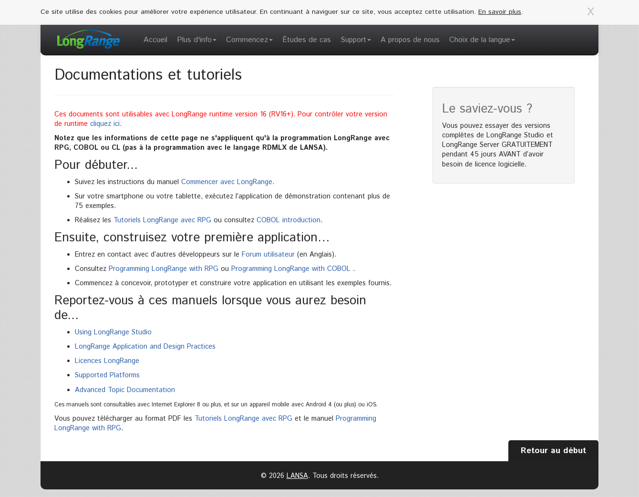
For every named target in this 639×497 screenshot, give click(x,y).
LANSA (297, 476)
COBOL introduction (288, 220)
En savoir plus (499, 12)
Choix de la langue (482, 39)
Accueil (155, 39)
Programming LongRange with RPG (163, 269)
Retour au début (553, 450)
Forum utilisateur (268, 254)
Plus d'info (196, 39)
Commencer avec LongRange (226, 182)
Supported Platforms (107, 375)
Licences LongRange (107, 361)
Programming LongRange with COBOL (290, 269)
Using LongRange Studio (113, 332)
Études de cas (306, 39)
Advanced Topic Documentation (125, 390)
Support (355, 39)
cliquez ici (105, 124)
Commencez (249, 39)
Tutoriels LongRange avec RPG (162, 220)
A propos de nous (410, 39)
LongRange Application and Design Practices (145, 347)
